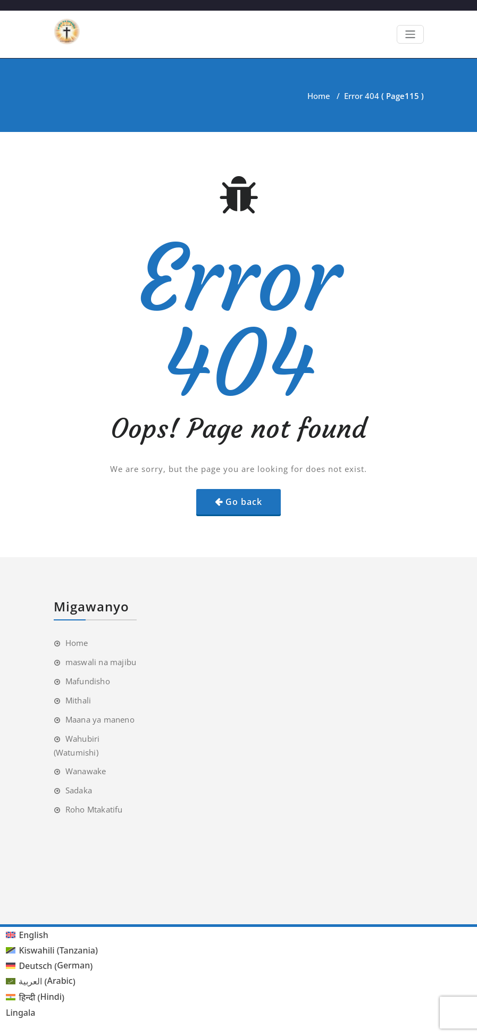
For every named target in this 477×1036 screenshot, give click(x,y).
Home (318, 95)
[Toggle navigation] (410, 34)
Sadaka (78, 790)
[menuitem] (52, 935)
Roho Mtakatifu (94, 809)
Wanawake (85, 771)
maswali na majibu (100, 662)
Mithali (78, 700)
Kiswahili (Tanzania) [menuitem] (58, 950)
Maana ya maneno (100, 719)
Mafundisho (87, 681)
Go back (243, 502)
